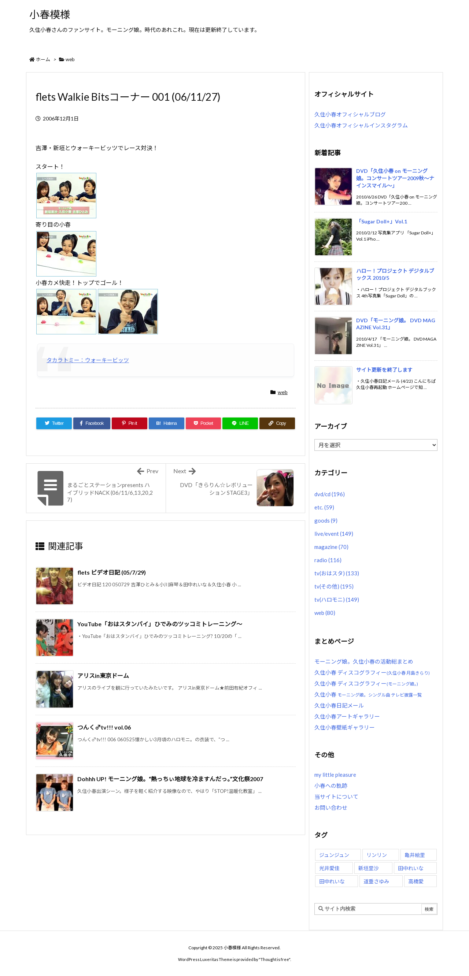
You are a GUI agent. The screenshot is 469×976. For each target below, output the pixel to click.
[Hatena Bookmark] (166, 423)
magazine (331, 546)
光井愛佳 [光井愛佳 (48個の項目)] (329, 868)
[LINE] (240, 423)
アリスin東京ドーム (103, 675)
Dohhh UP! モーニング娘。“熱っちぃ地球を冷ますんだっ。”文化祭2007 (170, 778)
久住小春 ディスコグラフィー (372, 672)
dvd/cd (329, 494)
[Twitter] (54, 423)
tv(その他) (334, 586)
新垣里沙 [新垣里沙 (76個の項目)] (368, 868)
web (70, 59)
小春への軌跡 (330, 785)
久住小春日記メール (339, 705)
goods (325, 520)
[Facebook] (91, 423)
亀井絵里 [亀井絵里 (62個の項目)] (415, 855)
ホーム (43, 59)
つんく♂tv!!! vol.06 (104, 727)
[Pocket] (203, 423)
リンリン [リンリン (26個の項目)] (376, 855)
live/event (333, 533)
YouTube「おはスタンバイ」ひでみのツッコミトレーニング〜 (159, 623)
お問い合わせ (330, 807)
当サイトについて (336, 796)
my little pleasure (335, 774)
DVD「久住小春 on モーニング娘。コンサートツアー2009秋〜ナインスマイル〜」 (395, 178)
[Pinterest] (129, 423)
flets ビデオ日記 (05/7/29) (111, 572)
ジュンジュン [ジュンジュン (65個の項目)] (334, 855)
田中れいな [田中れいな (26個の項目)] (411, 868)
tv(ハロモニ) (336, 599)
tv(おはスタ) (336, 573)
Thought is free (275, 959)
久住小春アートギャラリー (347, 716)
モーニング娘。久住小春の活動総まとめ (363, 661)
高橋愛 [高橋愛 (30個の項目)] (416, 881)
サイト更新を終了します (384, 370)
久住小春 (368, 694)
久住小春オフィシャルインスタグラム (361, 125)
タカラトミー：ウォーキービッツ (88, 360)
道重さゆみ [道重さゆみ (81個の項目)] (376, 881)
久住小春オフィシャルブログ (350, 114)
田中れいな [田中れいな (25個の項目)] (332, 881)
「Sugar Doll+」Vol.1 (381, 221)
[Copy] (277, 423)
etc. (324, 507)
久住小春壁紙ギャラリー (344, 727)
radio (327, 560)
